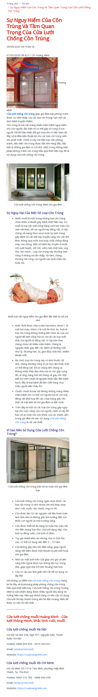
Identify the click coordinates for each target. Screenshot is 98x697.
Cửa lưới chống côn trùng (21, 113)
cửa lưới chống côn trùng (46, 580)
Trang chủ (12, 3)
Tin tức (25, 3)
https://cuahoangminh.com (32, 654)
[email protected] (23, 649)
